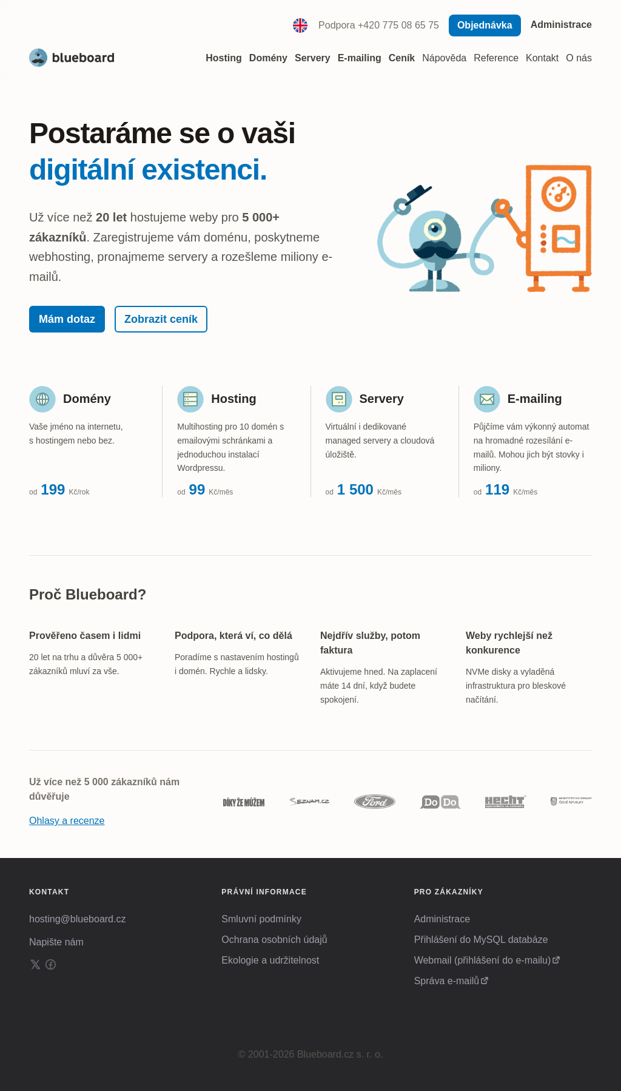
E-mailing (535, 398)
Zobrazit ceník (161, 319)
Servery (382, 398)
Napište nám (56, 942)
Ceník (402, 58)
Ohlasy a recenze (67, 821)
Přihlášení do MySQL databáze (481, 939)
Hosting (233, 398)
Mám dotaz (67, 319)
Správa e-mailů (447, 981)
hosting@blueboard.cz (77, 919)
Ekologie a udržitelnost (270, 960)
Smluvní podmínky (261, 919)
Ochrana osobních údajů (274, 939)
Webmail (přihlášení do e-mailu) (482, 960)
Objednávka (484, 25)
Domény (87, 398)
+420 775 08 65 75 (398, 25)
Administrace (561, 24)
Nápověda (444, 58)
